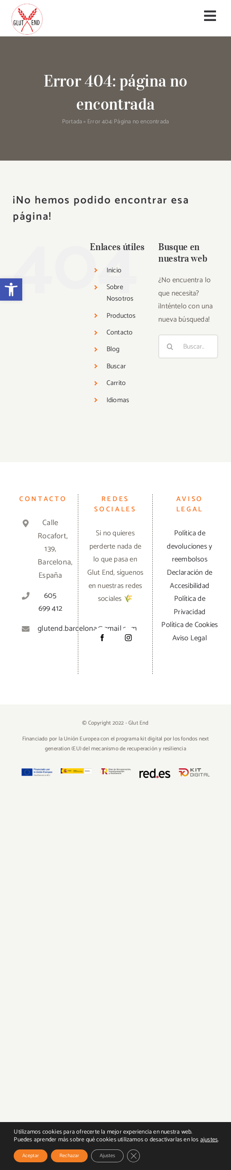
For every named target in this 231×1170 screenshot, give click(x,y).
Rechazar (69, 1156)
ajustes (209, 1140)
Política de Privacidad (189, 605)
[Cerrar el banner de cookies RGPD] (133, 1155)
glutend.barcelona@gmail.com (50, 628)
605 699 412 (50, 602)
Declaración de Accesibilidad (189, 579)
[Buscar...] (188, 346)
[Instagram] (128, 637)
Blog (113, 349)
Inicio (114, 270)
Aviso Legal (189, 638)
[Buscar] (170, 346)
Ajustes (107, 1156)
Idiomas (118, 400)
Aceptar (30, 1156)
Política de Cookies (189, 625)
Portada (72, 122)
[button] (11, 289)
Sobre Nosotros (120, 292)
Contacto (120, 332)
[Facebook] (102, 637)
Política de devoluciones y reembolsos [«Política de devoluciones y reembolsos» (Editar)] (189, 546)
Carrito (116, 383)
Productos (121, 316)
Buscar (116, 366)
